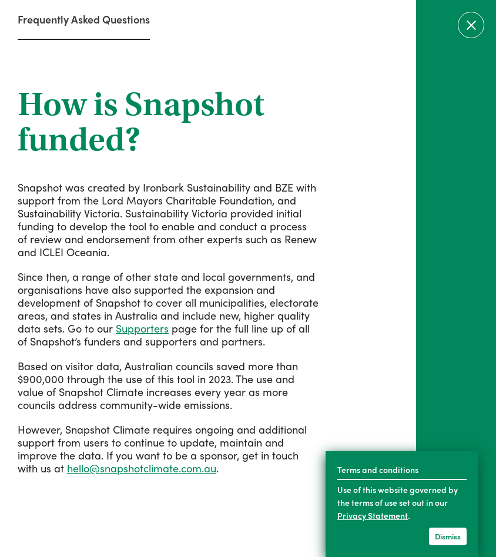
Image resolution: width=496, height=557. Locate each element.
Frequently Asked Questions (84, 19)
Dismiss (448, 536)
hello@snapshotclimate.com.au (141, 468)
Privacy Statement (372, 515)
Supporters (142, 328)
